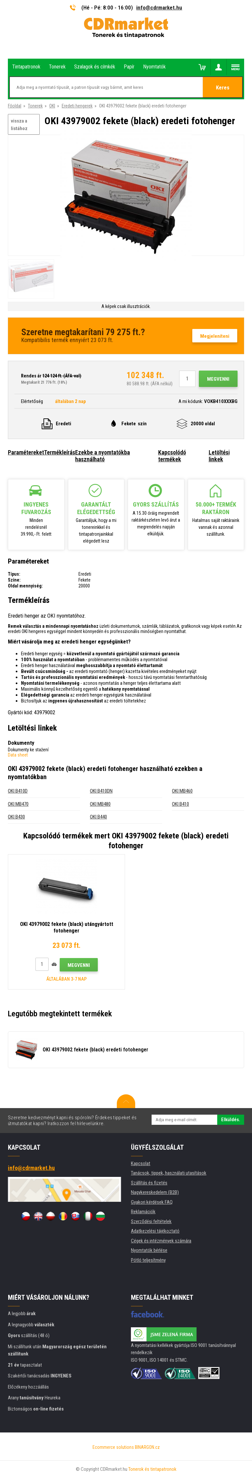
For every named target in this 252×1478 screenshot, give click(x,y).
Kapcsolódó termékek (172, 456)
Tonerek (35, 105)
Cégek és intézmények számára (161, 1241)
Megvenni (218, 379)
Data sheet (18, 755)
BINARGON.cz (147, 1447)
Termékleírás (59, 452)
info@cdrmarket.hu (159, 7)
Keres (222, 87)
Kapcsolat (140, 1163)
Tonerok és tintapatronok (152, 1469)
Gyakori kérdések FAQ (152, 1202)
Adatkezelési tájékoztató (155, 1231)
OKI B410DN (101, 791)
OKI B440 (98, 817)
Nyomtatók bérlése (149, 1250)
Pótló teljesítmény (148, 1260)
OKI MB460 (182, 791)
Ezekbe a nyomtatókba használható (102, 456)
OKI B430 (16, 817)
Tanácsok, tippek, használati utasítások (168, 1173)
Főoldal (14, 105)
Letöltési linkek (219, 456)
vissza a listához (19, 124)
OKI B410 (180, 804)
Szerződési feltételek (151, 1221)
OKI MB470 (18, 804)
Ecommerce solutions (113, 1447)
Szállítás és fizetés (149, 1183)
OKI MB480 (100, 804)
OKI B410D (18, 791)
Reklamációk (143, 1212)
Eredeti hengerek (77, 105)
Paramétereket (26, 452)
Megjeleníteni (214, 336)
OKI (52, 105)
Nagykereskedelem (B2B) (155, 1192)
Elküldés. (230, 1120)
